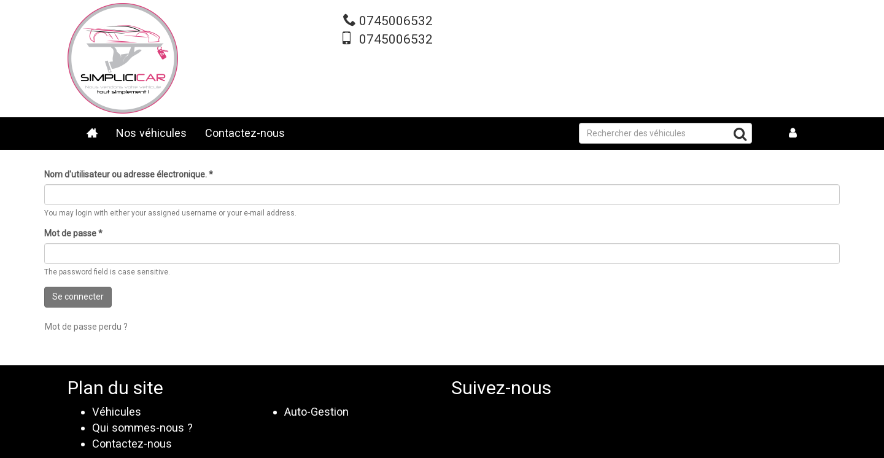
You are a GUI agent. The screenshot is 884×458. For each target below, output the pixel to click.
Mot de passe (73, 233)
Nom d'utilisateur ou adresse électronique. (128, 174)
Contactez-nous (245, 132)
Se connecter (78, 296)
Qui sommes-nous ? (142, 427)
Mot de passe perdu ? (86, 327)
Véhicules (116, 411)
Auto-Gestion (316, 411)
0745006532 (396, 21)
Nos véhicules (151, 132)
